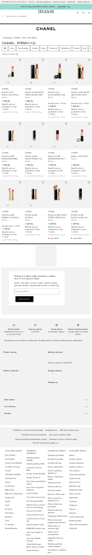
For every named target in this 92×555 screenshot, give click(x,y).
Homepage (7, 38)
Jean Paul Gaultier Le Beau (34, 533)
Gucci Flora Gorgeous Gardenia (35, 488)
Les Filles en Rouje (12, 467)
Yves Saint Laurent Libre (35, 497)
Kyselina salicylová (76, 463)
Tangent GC (9, 498)
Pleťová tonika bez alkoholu (55, 511)
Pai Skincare (9, 486)
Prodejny (71, 2)
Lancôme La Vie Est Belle (34, 469)
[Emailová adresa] (36, 291)
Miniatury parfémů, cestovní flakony (55, 545)
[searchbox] (46, 16)
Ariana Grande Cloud (34, 515)
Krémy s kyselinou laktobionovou (55, 499)
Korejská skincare (55, 463)
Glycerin (72, 509)
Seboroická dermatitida (78, 525)
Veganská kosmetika (56, 455)
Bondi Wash (10, 459)
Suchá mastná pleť (76, 517)
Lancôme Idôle (32, 493)
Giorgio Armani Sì (33, 478)
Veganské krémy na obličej (55, 539)
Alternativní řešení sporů (69, 430)
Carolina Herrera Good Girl (35, 520)
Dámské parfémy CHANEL (33, 459)
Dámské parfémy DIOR (35, 464)
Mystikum (8, 517)
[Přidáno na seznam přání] (20, 60)
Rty (29, 38)
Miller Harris (9, 490)
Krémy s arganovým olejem (55, 478)
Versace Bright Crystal (35, 525)
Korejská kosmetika (55, 459)
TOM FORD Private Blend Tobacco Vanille (35, 545)
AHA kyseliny (74, 471)
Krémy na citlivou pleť (56, 494)
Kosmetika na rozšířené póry (57, 551)
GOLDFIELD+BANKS (13, 475)
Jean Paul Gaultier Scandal (33, 539)
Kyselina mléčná (75, 459)
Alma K (7, 482)
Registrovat (24, 299)
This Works (9, 513)
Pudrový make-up (54, 487)
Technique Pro (10, 478)
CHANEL (17, 38)
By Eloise (8, 509)
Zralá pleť (73, 528)
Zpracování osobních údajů (60, 435)
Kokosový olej (74, 494)
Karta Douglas (59, 2)
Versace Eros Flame (34, 511)
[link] (11, 85)
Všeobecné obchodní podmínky (33, 435)
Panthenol (73, 505)
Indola (7, 501)
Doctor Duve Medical (13, 463)
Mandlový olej (74, 486)
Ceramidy (73, 501)
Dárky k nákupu (83, 2)
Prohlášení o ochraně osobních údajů (28, 430)
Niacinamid (73, 498)
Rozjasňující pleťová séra (57, 516)
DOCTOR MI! (10, 455)
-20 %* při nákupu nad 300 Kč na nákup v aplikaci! (37, 6)
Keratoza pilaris (75, 521)
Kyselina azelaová (76, 467)
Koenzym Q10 (74, 482)
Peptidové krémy (54, 483)
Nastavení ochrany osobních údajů (63, 439)
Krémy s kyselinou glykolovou (55, 472)
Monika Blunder (11, 528)
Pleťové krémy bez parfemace (55, 505)
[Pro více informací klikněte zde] (69, 7)
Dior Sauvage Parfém (34, 501)
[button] (46, 399)
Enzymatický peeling (77, 475)
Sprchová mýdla (54, 490)
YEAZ (7, 521)
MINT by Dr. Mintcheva (14, 494)
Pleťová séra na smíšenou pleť (54, 527)
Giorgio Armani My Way (35, 474)
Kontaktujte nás (51, 430)
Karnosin (72, 513)
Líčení (24, 38)
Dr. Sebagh (9, 525)
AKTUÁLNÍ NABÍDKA (43, 2)
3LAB (7, 505)
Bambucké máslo (76, 490)
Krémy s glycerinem (55, 467)
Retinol (72, 455)
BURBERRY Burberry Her (35, 528)
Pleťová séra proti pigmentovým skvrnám (56, 521)
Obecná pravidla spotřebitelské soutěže (31, 439)
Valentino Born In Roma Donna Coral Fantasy (35, 506)
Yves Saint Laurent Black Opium (36, 482)
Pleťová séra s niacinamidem (53, 533)
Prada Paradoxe (32, 550)
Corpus (8, 471)
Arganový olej (74, 478)
